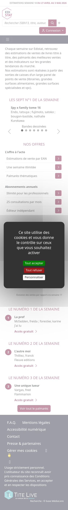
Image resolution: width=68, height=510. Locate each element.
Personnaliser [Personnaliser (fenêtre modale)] (34, 277)
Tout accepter (34, 263)
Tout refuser (34, 270)
